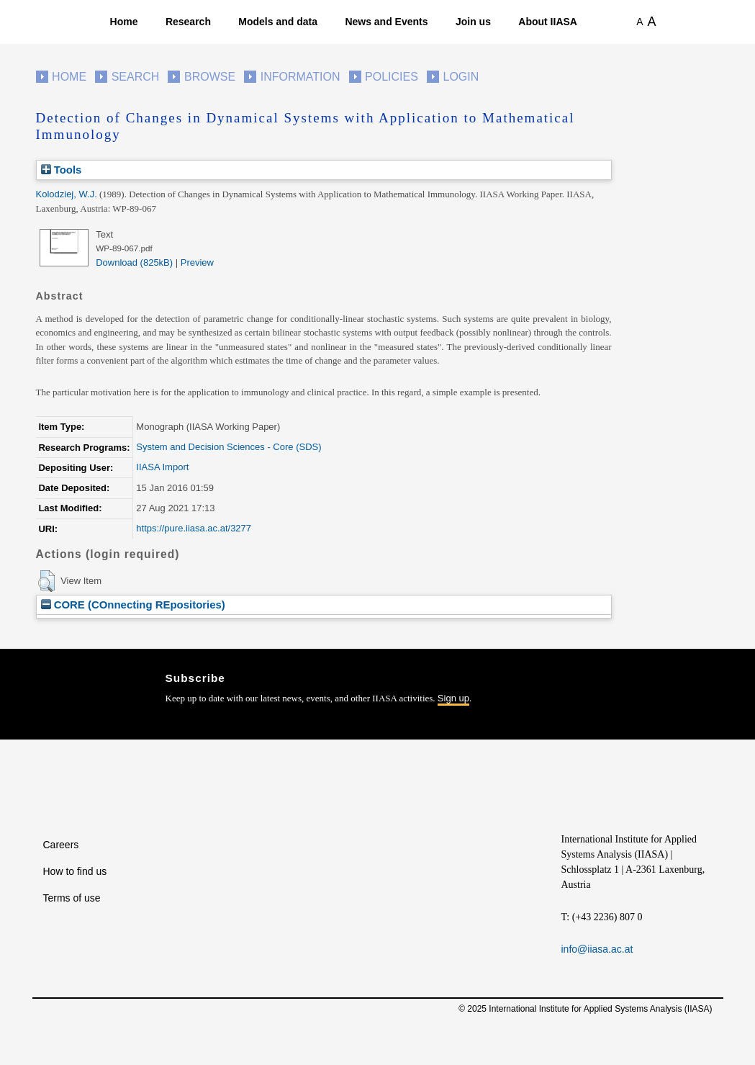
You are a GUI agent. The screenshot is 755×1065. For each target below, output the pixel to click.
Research (188, 21)
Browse (209, 77)
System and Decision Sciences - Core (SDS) (228, 446)
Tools (61, 169)
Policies (391, 77)
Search (136, 77)
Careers (61, 844)
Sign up (453, 698)
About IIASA (547, 21)
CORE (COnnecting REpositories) (133, 604)
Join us (473, 21)
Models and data (277, 21)
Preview (197, 262)
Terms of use (72, 898)
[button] (46, 581)
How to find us (75, 871)
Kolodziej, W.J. (66, 194)
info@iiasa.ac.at (597, 949)
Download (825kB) (134, 262)
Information (300, 77)
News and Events (386, 21)
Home (124, 21)
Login (461, 77)
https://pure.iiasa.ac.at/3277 (193, 528)
